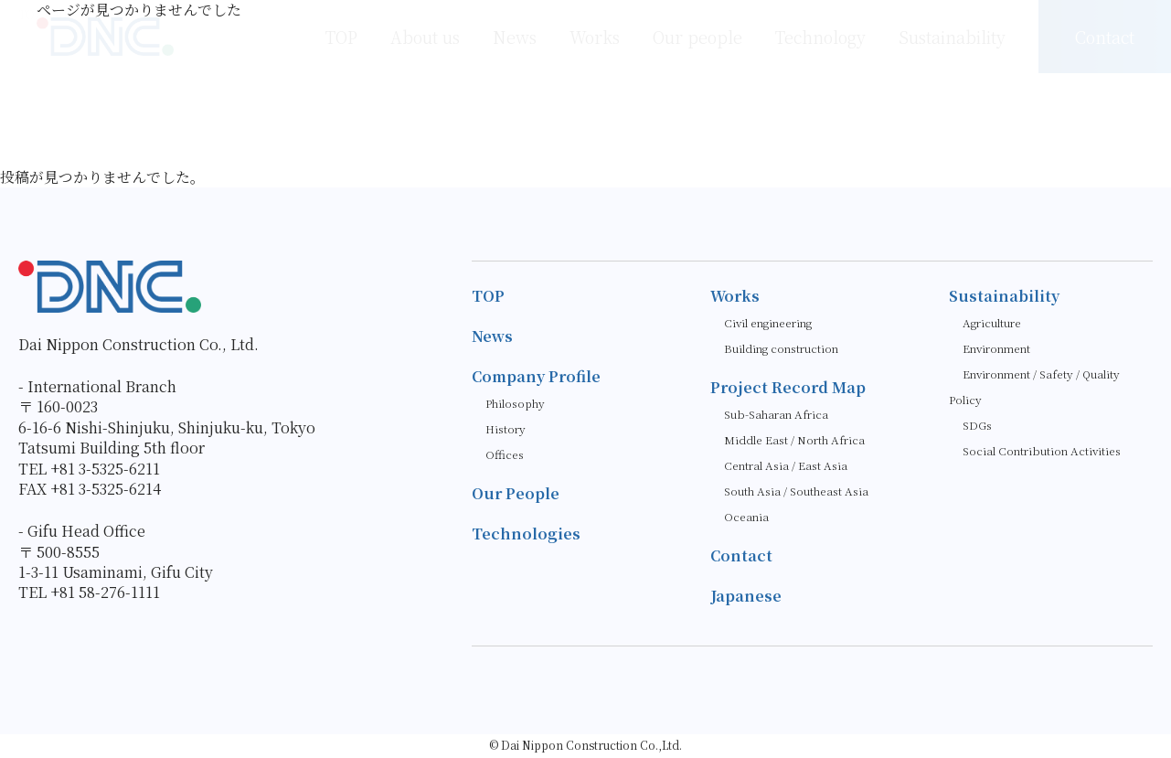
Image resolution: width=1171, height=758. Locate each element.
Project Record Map (788, 387)
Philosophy (515, 403)
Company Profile (536, 376)
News (492, 336)
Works (735, 295)
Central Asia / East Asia (785, 465)
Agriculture (992, 322)
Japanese (745, 595)
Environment (996, 348)
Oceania (746, 516)
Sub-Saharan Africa (776, 414)
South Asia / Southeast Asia (796, 490)
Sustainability (1004, 295)
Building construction (781, 348)
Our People (515, 493)
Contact (741, 555)
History (505, 428)
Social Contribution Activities (1042, 450)
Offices (504, 454)
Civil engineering (768, 322)
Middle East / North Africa (794, 439)
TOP (488, 295)
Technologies (526, 533)
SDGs (977, 424)
